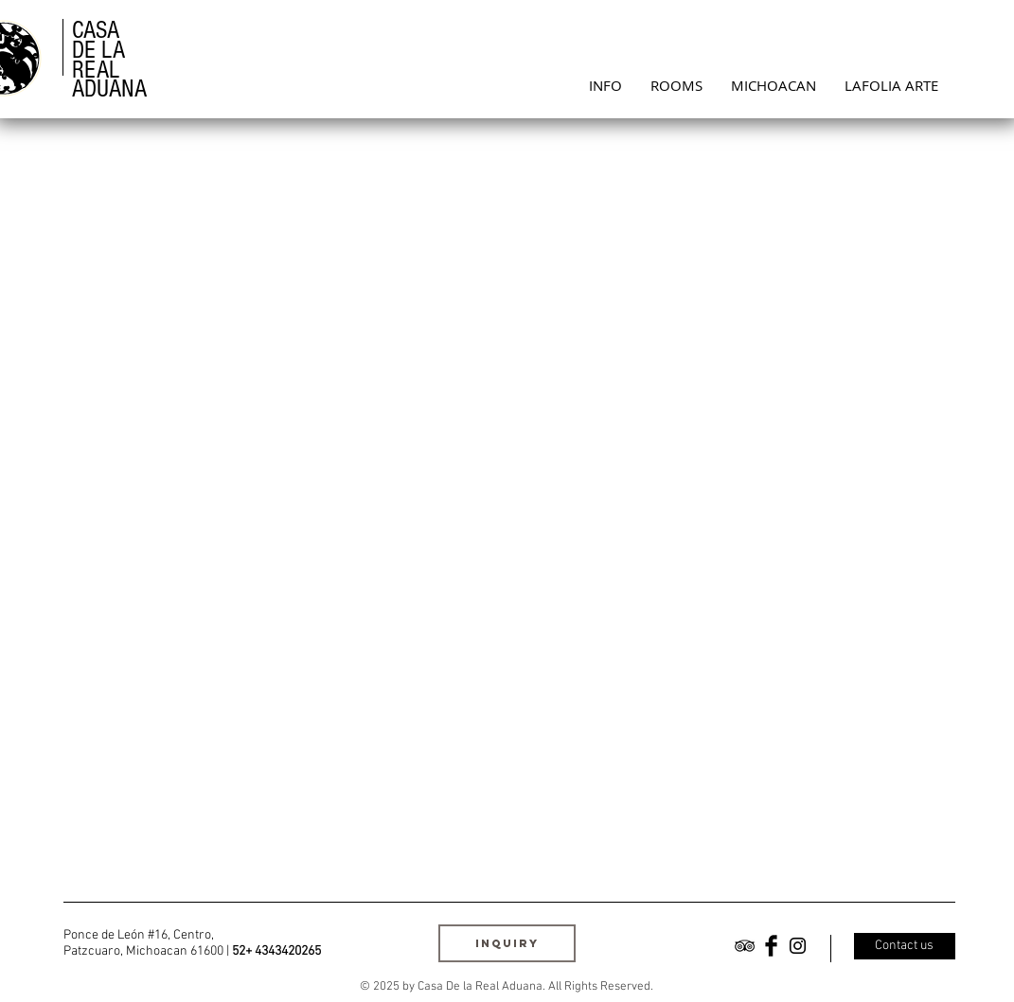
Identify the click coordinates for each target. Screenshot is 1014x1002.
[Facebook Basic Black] (771, 946)
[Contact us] (904, 946)
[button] (676, 85)
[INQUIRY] (507, 943)
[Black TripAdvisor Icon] (745, 946)
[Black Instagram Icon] (798, 946)
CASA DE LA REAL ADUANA (109, 59)
